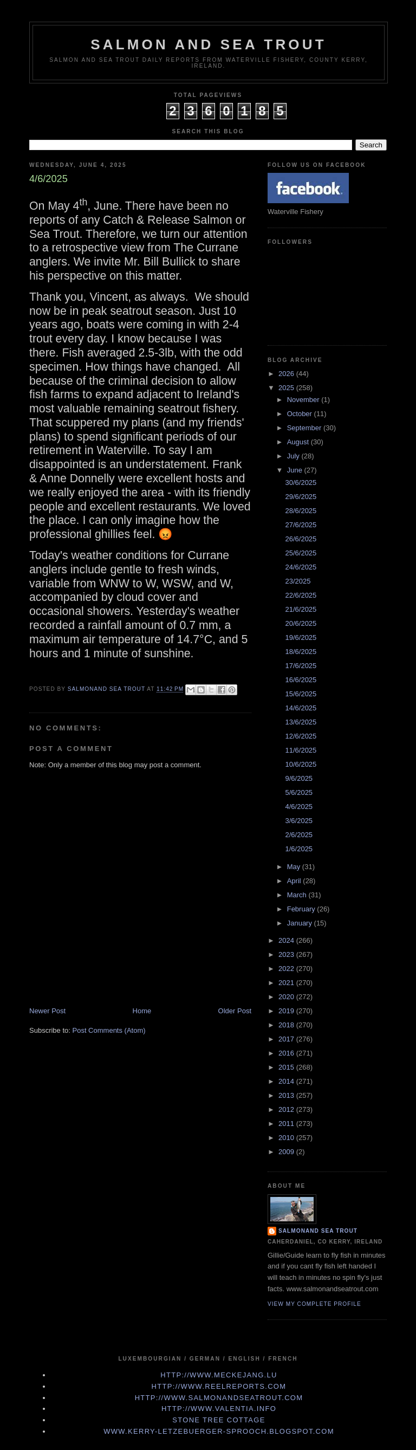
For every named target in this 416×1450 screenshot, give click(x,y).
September (305, 428)
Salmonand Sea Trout (318, 1231)
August (299, 442)
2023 (287, 954)
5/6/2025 (299, 792)
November (304, 400)
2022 (287, 968)
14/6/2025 (300, 708)
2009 (287, 1152)
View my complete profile (314, 1304)
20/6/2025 (300, 623)
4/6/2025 (299, 806)
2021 (287, 983)
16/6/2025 (300, 680)
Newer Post (47, 1011)
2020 (287, 997)
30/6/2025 (300, 482)
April (295, 881)
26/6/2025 (300, 539)
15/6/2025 (300, 694)
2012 (287, 1109)
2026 (287, 374)
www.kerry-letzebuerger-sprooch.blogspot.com (218, 1431)
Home (142, 1011)
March (298, 895)
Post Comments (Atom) (109, 1030)
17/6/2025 (300, 666)
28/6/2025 (300, 511)
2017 (287, 1039)
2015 (287, 1067)
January (300, 923)
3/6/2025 (299, 821)
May (294, 867)
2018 (287, 1025)
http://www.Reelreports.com (219, 1386)
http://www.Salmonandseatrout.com (219, 1398)
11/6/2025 (300, 750)
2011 (287, 1123)
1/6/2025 (299, 849)
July (294, 456)
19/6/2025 (300, 637)
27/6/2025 (300, 525)
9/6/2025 (299, 778)
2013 (287, 1095)
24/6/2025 (300, 567)
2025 (287, 388)
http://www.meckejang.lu (218, 1375)
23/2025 (297, 581)
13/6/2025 (300, 722)
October (300, 414)
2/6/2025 (299, 835)
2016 (287, 1053)
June (295, 470)
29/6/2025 (300, 497)
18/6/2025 (300, 652)
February (302, 909)
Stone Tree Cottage (218, 1420)
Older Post (234, 1011)
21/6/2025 (300, 609)
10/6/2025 (300, 764)
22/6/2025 (300, 595)
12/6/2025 (300, 736)
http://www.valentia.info (218, 1408)
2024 (287, 940)
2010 (287, 1138)
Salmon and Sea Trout (208, 44)
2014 (287, 1081)
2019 (287, 1011)
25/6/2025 (300, 553)
